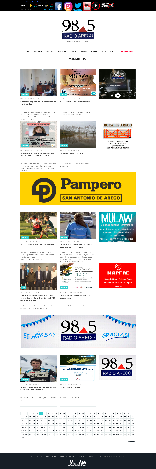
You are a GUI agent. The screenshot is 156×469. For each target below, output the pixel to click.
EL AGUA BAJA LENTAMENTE (74, 153)
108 (87, 424)
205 (114, 434)
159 (53, 431)
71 (60, 420)
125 (38, 427)
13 (68, 413)
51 (98, 417)
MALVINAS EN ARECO (70, 387)
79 (91, 420)
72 (64, 420)
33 (30, 417)
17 (83, 413)
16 (79, 413)
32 (26, 417)
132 (64, 427)
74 (72, 420)
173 (106, 431)
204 (110, 434)
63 (30, 420)
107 (83, 424)
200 (95, 434)
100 (57, 424)
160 (57, 431)
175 (114, 431)
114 (110, 424)
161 (60, 431)
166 (79, 431)
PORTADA (27, 52)
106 (79, 424)
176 (117, 431)
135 (76, 427)
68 (49, 420)
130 (57, 427)
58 (125, 417)
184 (34, 434)
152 (26, 431)
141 (98, 427)
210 (133, 434)
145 (114, 427)
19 (90, 413)
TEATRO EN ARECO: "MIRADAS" (75, 101)
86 (117, 420)
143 (106, 427)
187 (45, 434)
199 (91, 434)
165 (76, 431)
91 (22, 424)
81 (98, 420)
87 (121, 420)
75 (76, 420)
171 (98, 431)
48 (87, 417)
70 (57, 420)
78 (87, 420)
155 (38, 431)
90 (132, 420)
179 (129, 431)
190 (57, 434)
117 (121, 424)
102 (64, 424)
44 (72, 417)
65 (38, 420)
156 (41, 431)
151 (22, 431)
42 (64, 417)
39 (53, 417)
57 (121, 417)
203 (106, 434)
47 (83, 417)
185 (38, 434)
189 (53, 434)
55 (113, 417)
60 (132, 417)
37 (45, 417)
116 (117, 424)
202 (102, 434)
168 (87, 431)
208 (125, 434)
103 (68, 424)
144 (110, 427)
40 (57, 417)
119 (129, 424)
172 (102, 431)
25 (113, 413)
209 (129, 434)
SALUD (84, 52)
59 (129, 417)
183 (30, 434)
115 (114, 424)
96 (41, 424)
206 (117, 434)
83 (106, 420)
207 (121, 434)
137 (83, 427)
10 (56, 413)
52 (102, 417)
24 (109, 413)
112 (102, 424)
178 (125, 431)
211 (22, 437)
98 (49, 424)
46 (79, 417)
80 (95, 420)
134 (72, 427)
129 (53, 427)
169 (91, 431)
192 (64, 434)
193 (68, 434)
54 (110, 417)
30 (132, 413)
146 (117, 427)
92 (26, 424)
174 (110, 431)
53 (106, 417)
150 (133, 427)
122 (26, 427)
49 (91, 417)
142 (102, 427)
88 (125, 420)
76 (79, 420)
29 (128, 413)
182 (26, 434)
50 (95, 417)
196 (79, 434)
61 (22, 420)
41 (60, 417)
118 (125, 424)
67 (45, 420)
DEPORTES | (24, 242)
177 (121, 431)
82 (102, 420)
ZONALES (114, 52)
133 (68, 427)
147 (121, 427)
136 (79, 427)
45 (76, 417)
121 (22, 427)
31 (22, 417)
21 (98, 413)
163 (68, 431)
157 (45, 431)
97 (45, 424)
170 (95, 431)
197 (83, 434)
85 (113, 420)
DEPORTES (62, 52)
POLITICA (38, 52)
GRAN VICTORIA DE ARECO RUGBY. (37, 245)
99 (53, 424)
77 (83, 420)
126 (41, 427)
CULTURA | (63, 99)
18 (87, 413)
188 (49, 434)
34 (34, 417)
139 (91, 427)
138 (87, 427)
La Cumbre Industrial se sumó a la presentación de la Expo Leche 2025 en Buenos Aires (37, 298)
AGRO (104, 52)
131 (60, 427)
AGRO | (22, 292)
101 (60, 424)
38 (49, 417)
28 (125, 413)
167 (83, 431)
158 (49, 431)
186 (41, 434)
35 (38, 417)
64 (34, 420)
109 (91, 424)
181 (22, 434)
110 (95, 424)
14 (71, 413)
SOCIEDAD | (24, 99)
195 (76, 434)
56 (117, 417)
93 (30, 424)
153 (30, 431)
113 (106, 424)
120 (133, 424)
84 (110, 420)
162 (64, 431)
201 (98, 434)
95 (38, 424)
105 (76, 424)
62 (26, 420)
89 (129, 420)
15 (75, 413)
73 (68, 420)
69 (53, 420)
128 (49, 427)
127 (45, 427)
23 (106, 413)
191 (60, 434)
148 (125, 427)
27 (121, 413)
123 (30, 427)
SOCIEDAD (50, 52)
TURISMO (94, 52)
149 (129, 427)
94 (34, 424)
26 (117, 413)
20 (94, 413)
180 (133, 431)
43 (68, 417)
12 (64, 413)
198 (87, 434)
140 (95, 427)
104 (72, 424)
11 (60, 413)
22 (102, 413)
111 (98, 424)
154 (34, 431)
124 (34, 427)
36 (41, 417)
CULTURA (74, 52)
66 (41, 420)
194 (72, 434)
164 (72, 431)
